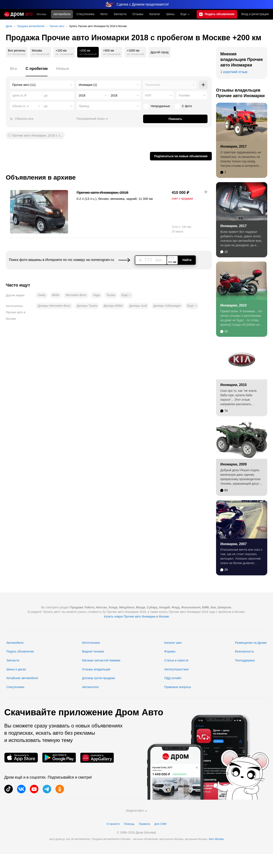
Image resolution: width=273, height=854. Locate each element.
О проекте (113, 823)
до (46, 106)
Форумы (170, 651)
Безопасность (244, 651)
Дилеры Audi (138, 305)
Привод (84, 106)
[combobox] (42, 85)
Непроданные (156, 106)
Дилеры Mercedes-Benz (54, 305)
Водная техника (93, 651)
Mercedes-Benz (76, 295)
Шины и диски (16, 669)
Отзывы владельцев (96, 669)
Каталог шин (173, 642)
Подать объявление (20, 651)
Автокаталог (90, 687)
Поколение (152, 84)
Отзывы (137, 14)
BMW (55, 295)
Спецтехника (15, 687)
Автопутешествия (176, 669)
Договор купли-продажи (98, 678)
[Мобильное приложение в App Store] (21, 757)
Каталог (154, 14)
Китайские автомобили (22, 678)
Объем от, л (20, 106)
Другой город (159, 52)
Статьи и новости (176, 660)
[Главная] (18, 14)
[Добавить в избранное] (206, 191)
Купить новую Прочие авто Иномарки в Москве (136, 616)
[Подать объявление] (217, 14)
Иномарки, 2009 (233, 464)
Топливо (184, 95)
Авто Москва (216, 839)
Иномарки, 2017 (233, 146)
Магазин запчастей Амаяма (101, 660)
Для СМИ (160, 823)
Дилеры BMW (113, 305)
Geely (42, 295)
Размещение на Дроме (251, 642)
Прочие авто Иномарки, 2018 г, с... (37, 135)
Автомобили (62, 14)
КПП (148, 95)
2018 (82, 95)
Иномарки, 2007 (233, 544)
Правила (144, 823)
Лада (96, 295)
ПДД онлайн (172, 678)
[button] (126, 295)
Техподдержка (245, 660)
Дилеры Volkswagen (167, 305)
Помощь (129, 823)
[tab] (13, 71)
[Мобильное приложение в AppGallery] (97, 757)
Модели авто (136, 810)
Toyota (110, 295)
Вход (255, 14)
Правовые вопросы (177, 687)
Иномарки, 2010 (233, 305)
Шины (170, 14)
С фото (183, 106)
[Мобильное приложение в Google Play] (59, 757)
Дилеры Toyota (87, 305)
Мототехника (91, 642)
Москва (41, 14)
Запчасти (119, 14)
